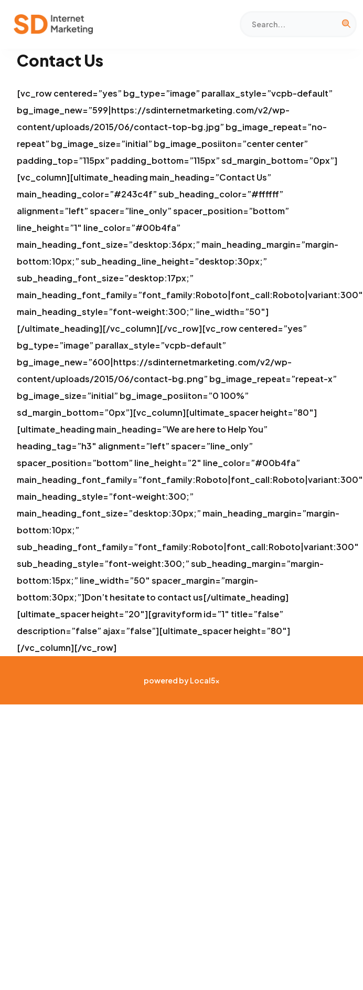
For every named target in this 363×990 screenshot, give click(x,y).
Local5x (205, 680)
